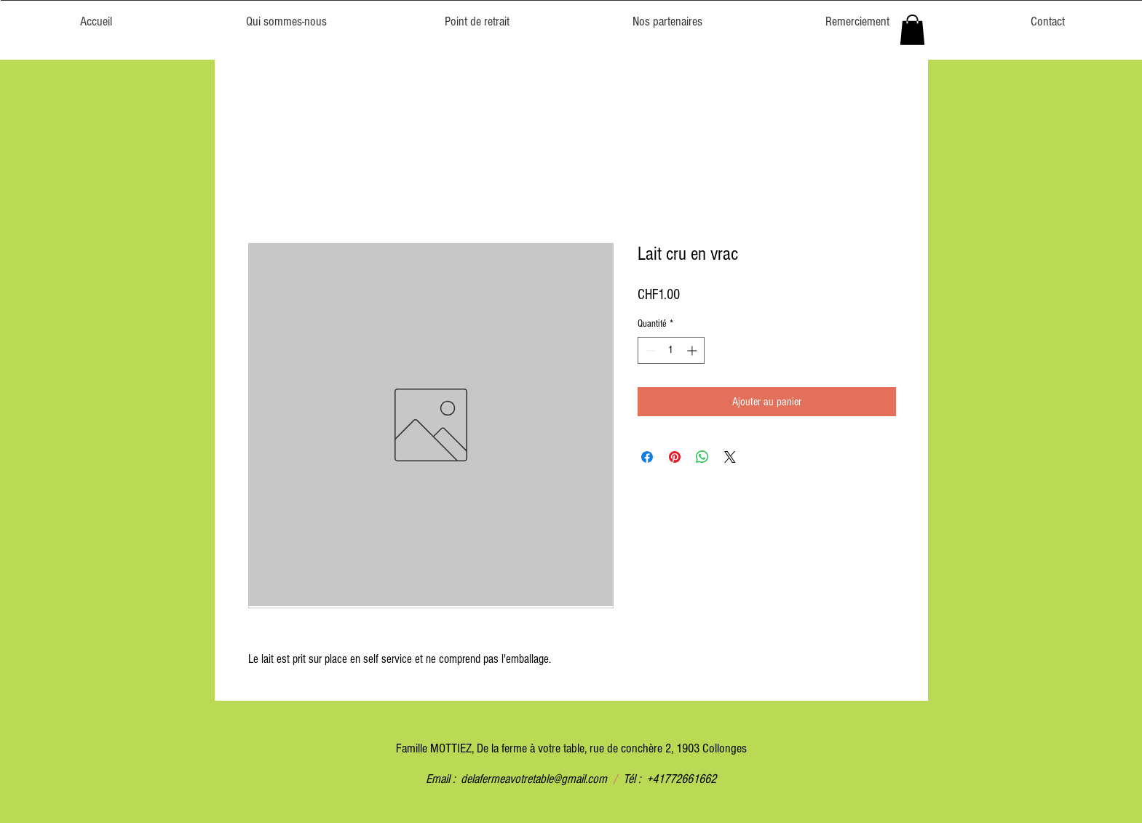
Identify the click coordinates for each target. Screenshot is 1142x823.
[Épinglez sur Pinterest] (674, 457)
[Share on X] (730, 457)
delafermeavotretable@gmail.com (534, 779)
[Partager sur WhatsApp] (702, 457)
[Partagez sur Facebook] (647, 457)
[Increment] (693, 350)
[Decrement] (649, 350)
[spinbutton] (671, 350)
